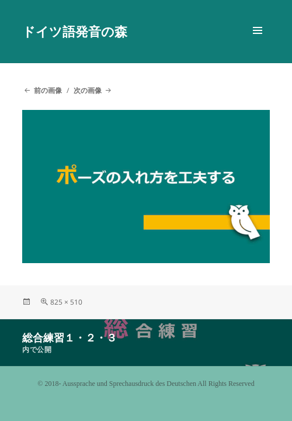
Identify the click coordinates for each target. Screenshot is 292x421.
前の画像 (48, 90)
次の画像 (88, 90)
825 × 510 (66, 302)
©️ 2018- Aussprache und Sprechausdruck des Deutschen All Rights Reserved (145, 383)
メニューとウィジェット (257, 42)
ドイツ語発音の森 (74, 31)
